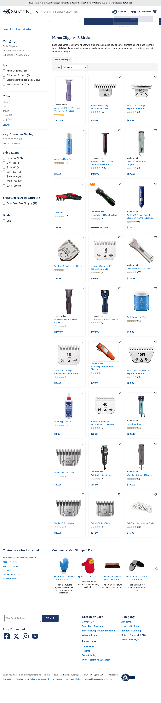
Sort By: (57, 67)
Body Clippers (10, 45)
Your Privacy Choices (73, 698)
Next (156, 586)
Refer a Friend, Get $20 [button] (133, 653)
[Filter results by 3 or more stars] (9, 138)
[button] (106, 11)
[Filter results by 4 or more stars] (12, 138)
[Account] (119, 11)
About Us (126, 640)
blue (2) (6, 105)
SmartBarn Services (92, 644)
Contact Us (88, 640)
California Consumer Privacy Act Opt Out (46, 698)
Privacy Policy (21, 698)
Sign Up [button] (50, 636)
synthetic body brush (13, 595)
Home (5, 28)
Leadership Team (130, 644)
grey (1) (7, 118)
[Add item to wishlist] (82, 76)
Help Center (88, 664)
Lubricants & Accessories (16, 54)
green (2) (7, 114)
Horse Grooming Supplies (23, 28)
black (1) (7, 101)
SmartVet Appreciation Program (98, 649)
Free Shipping (89, 673)
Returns (86, 669)
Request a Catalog (131, 649)
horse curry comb (11, 600)
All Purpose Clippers (13, 49)
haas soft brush (10, 581)
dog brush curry (10, 590)
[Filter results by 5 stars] (15, 138)
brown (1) (7, 110)
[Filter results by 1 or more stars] (4, 138)
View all (6, 124)
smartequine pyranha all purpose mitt (21, 576)
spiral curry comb (11, 586)
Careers (109, 698)
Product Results (64, 59)
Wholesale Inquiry (91, 653)
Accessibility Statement (94, 698)
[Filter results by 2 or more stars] (7, 138)
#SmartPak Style (130, 658)
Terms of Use (8, 698)
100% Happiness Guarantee (96, 678)
